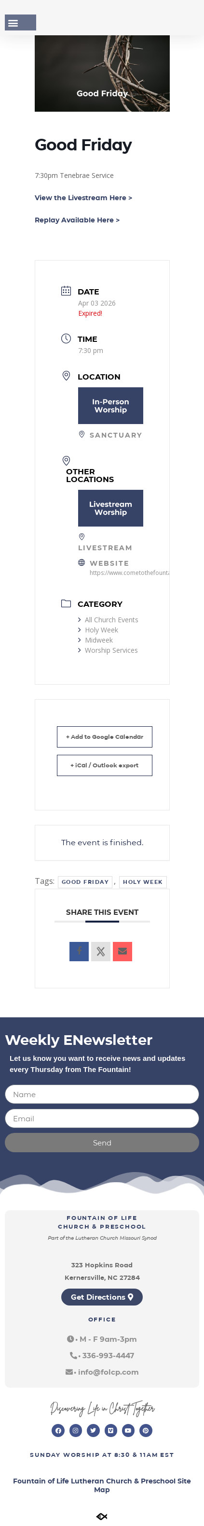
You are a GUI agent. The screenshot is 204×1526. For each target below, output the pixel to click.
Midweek (95, 640)
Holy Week (98, 629)
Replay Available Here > (77, 220)
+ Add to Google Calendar (104, 736)
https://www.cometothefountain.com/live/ (146, 573)
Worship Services (108, 650)
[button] (13, 22)
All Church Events (108, 619)
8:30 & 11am (136, 1454)
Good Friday (85, 882)
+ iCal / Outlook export (104, 765)
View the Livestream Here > (83, 197)
